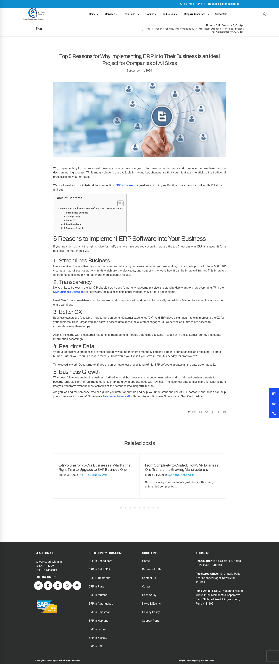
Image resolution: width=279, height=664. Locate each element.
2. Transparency (72, 216)
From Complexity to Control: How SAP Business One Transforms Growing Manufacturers (181, 467)
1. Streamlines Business (76, 212)
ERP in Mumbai (98, 595)
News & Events (151, 603)
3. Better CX (70, 220)
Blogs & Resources (197, 14)
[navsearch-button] (263, 14)
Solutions (130, 14)
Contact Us (223, 14)
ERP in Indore (97, 629)
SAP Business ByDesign (230, 25)
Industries (171, 14)
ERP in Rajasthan (99, 612)
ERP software (124, 185)
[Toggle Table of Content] (119, 203)
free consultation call (116, 396)
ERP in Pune (96, 586)
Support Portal (151, 620)
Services (110, 14)
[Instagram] (67, 585)
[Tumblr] (212, 412)
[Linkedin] (218, 412)
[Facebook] (200, 412)
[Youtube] (76, 585)
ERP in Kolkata (98, 637)
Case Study (149, 595)
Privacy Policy (151, 612)
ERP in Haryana (98, 620)
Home (92, 14)
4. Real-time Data (72, 224)
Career (146, 586)
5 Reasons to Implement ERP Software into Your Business (90, 208)
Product (150, 14)
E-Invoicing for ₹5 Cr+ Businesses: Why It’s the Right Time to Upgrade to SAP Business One (94, 467)
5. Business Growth (73, 228)
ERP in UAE (96, 646)
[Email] (224, 412)
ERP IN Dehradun (99, 578)
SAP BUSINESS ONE (94, 474)
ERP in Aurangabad (101, 603)
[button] (274, 413)
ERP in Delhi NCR (99, 569)
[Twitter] (206, 412)
